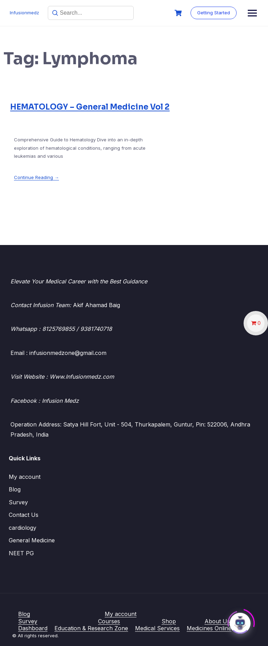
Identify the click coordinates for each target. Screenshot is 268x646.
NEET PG (21, 553)
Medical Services (157, 628)
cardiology (22, 527)
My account (24, 476)
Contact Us (23, 514)
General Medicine (32, 540)
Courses (109, 621)
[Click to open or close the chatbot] (240, 621)
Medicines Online (209, 628)
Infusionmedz (25, 12)
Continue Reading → (36, 177)
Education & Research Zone (91, 628)
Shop (169, 621)
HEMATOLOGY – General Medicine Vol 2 (90, 107)
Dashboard (32, 628)
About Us (217, 621)
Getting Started (234, 12)
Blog (15, 489)
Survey (18, 502)
